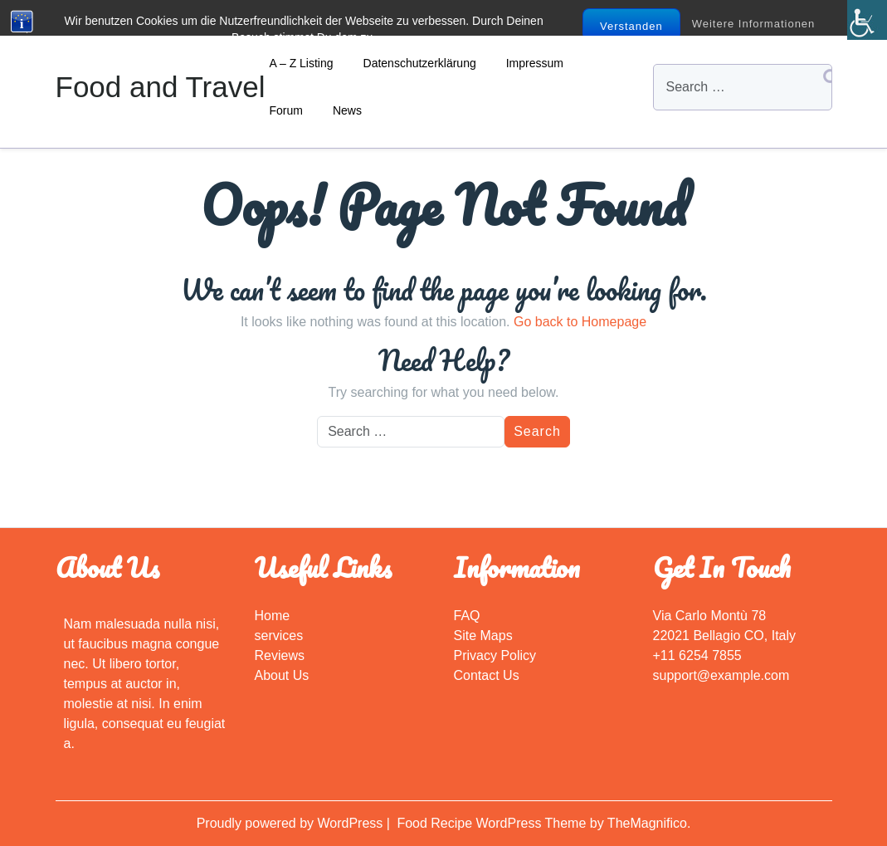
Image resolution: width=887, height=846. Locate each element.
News (347, 110)
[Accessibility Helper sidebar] (867, 20)
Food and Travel (161, 87)
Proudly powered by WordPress (292, 823)
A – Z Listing (302, 63)
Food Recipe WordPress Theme (493, 823)
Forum (286, 110)
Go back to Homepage (580, 322)
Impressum (534, 63)
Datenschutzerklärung (419, 63)
